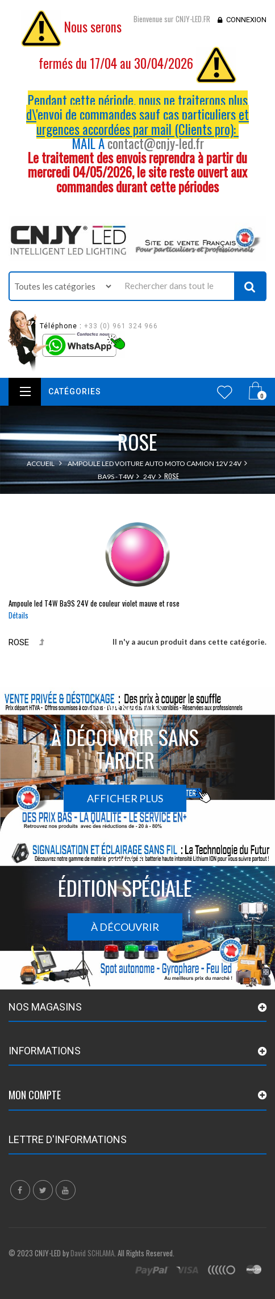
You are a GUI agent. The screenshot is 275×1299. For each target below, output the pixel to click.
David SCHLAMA (92, 1253)
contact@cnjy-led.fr (155, 143)
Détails (18, 615)
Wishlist (225, 392)
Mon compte (35, 1094)
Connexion (246, 19)
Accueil (41, 463)
